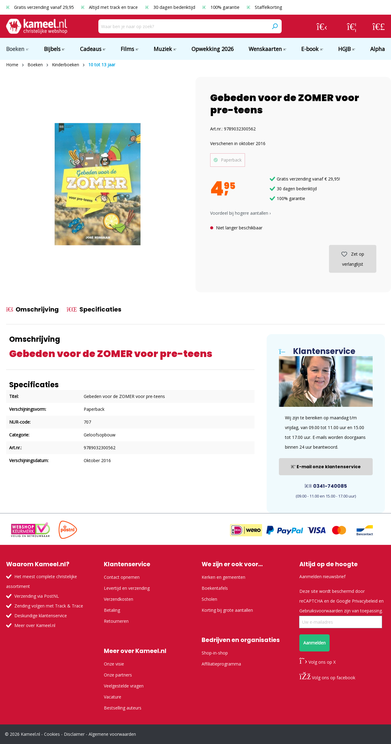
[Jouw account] (322, 26)
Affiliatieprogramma (221, 664)
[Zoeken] (275, 26)
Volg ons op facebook (327, 677)
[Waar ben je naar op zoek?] (183, 26)
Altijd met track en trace (110, 7)
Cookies (52, 734)
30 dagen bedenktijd (170, 7)
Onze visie (114, 664)
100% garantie (222, 7)
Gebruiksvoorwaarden (321, 611)
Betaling (112, 610)
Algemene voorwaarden (112, 734)
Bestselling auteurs (122, 708)
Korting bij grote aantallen (227, 610)
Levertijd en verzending (127, 588)
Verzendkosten (118, 599)
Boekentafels (215, 588)
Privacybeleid (365, 601)
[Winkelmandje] (378, 26)
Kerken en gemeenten (223, 577)
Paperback (231, 160)
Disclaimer (74, 734)
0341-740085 (326, 486)
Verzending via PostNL (36, 596)
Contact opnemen (122, 577)
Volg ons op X (317, 662)
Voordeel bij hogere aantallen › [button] (240, 213)
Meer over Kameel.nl (34, 625)
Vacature (112, 697)
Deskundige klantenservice (40, 615)
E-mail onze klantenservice (326, 467)
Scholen (209, 599)
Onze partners (118, 675)
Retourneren (116, 621)
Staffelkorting (264, 7)
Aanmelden (314, 643)
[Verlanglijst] (351, 26)
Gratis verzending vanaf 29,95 (40, 7)
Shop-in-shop (215, 653)
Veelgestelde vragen (124, 686)
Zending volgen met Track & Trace (48, 606)
